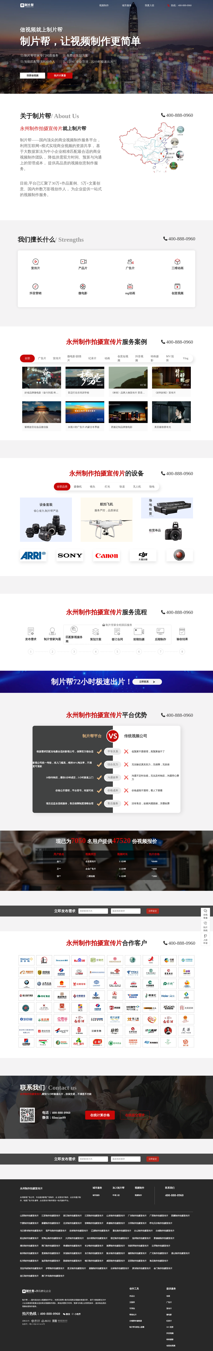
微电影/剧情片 (74, 358)
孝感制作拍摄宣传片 (72, 1246)
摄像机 (78, 486)
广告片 (42, 358)
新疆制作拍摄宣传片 (51, 1223)
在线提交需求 (135, 1115)
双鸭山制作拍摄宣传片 (52, 1238)
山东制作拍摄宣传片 (115, 1216)
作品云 (132, 1296)
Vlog (185, 358)
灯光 (107, 486)
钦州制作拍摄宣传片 (29, 1253)
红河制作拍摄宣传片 (29, 1261)
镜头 (92, 486)
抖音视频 (139, 358)
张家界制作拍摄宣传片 (138, 1246)
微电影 (169, 1315)
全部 (27, 358)
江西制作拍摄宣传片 (94, 1216)
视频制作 (104, 5)
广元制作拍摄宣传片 (159, 1253)
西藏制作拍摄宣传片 (180, 1216)
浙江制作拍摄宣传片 (72, 1216)
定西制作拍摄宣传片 (137, 1261)
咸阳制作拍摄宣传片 (115, 1261)
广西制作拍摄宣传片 (159, 1216)
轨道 (122, 486)
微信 (66, 1314)
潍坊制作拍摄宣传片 (29, 1246)
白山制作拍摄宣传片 (143, 1231)
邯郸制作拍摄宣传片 (94, 1223)
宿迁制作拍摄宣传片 (119, 1238)
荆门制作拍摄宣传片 (51, 1246)
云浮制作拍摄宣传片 (161, 1246)
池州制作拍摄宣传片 (141, 1238)
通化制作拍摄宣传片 (122, 1231)
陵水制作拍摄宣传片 (115, 1253)
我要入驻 (149, 5)
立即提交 (153, 911)
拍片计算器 (60, 75)
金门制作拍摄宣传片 (163, 1268)
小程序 (76, 1313)
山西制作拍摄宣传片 (29, 1216)
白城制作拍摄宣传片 (165, 1231)
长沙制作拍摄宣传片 (94, 1246)
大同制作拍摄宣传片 (137, 1223)
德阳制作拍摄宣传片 (137, 1253)
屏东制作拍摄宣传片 (141, 1268)
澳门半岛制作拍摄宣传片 (53, 1276)
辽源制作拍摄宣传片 (100, 1231)
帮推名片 (133, 1315)
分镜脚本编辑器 (135, 1321)
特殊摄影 (155, 358)
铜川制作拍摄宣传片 (94, 1261)
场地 (151, 486)
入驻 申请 (205, 939)
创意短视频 (123, 358)
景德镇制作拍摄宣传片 (164, 1238)
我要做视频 (32, 75)
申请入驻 (116, 1195)
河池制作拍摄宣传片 (72, 1253)
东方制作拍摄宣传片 (94, 1253)
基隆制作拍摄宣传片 (98, 1268)
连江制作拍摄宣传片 (29, 1276)
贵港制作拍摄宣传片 (51, 1253)
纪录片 (92, 358)
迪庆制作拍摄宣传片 (51, 1261)
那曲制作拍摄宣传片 (72, 1261)
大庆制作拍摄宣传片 (74, 1238)
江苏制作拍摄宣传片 (51, 1216)
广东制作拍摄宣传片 (137, 1216)
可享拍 (132, 1308)
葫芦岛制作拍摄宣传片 (56, 1231)
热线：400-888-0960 (180, 5)
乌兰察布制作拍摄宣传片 (31, 1231)
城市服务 (126, 5)
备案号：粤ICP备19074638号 (33, 1324)
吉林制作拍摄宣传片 (78, 1231)
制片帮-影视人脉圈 (136, 1327)
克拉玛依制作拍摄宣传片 (31, 1268)
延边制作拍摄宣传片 (29, 1238)
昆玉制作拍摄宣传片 (76, 1268)
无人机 (137, 486)
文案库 (132, 1302)
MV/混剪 (170, 358)
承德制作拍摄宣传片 (115, 1223)
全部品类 (62, 486)
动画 (107, 358)
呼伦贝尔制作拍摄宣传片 (161, 1223)
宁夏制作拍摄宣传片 (29, 1223)
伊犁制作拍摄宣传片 (55, 1268)
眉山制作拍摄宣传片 (180, 1253)
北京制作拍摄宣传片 (72, 1223)
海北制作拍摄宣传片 (159, 1261)
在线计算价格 (100, 1115)
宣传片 (57, 358)
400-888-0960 (174, 1195)
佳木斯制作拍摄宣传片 (97, 1238)
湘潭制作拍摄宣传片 (115, 1246)
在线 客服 (205, 914)
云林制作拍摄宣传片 (119, 1268)
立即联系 (147, 681)
